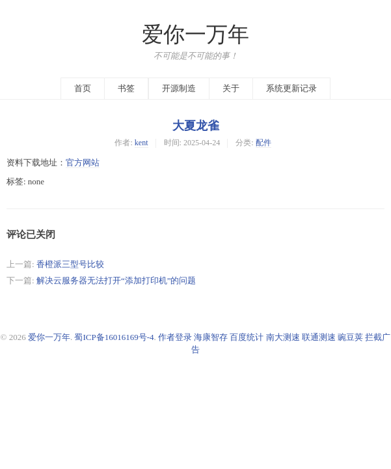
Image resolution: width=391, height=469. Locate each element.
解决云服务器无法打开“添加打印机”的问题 (116, 280)
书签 (126, 88)
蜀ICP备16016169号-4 (114, 337)
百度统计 (246, 337)
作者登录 (175, 337)
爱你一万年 (195, 34)
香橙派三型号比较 (70, 264)
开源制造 (179, 88)
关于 (230, 88)
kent (141, 142)
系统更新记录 (291, 88)
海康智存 (211, 337)
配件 (263, 142)
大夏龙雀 (195, 125)
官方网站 (83, 162)
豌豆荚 (350, 337)
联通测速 (319, 337)
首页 (82, 88)
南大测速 (283, 337)
